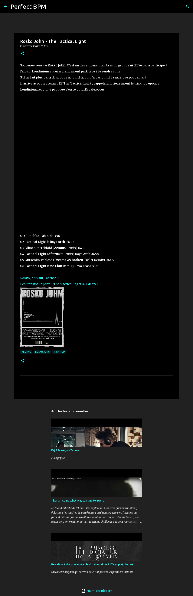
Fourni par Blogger (96, 590)
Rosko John (42, 352)
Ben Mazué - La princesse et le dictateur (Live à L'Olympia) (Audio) (92, 564)
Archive (26, 352)
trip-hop (59, 352)
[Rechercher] (51, 6)
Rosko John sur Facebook (39, 278)
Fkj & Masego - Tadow (65, 450)
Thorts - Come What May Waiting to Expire (77, 500)
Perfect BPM (28, 6)
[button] (22, 53)
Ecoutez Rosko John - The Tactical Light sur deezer (59, 284)
